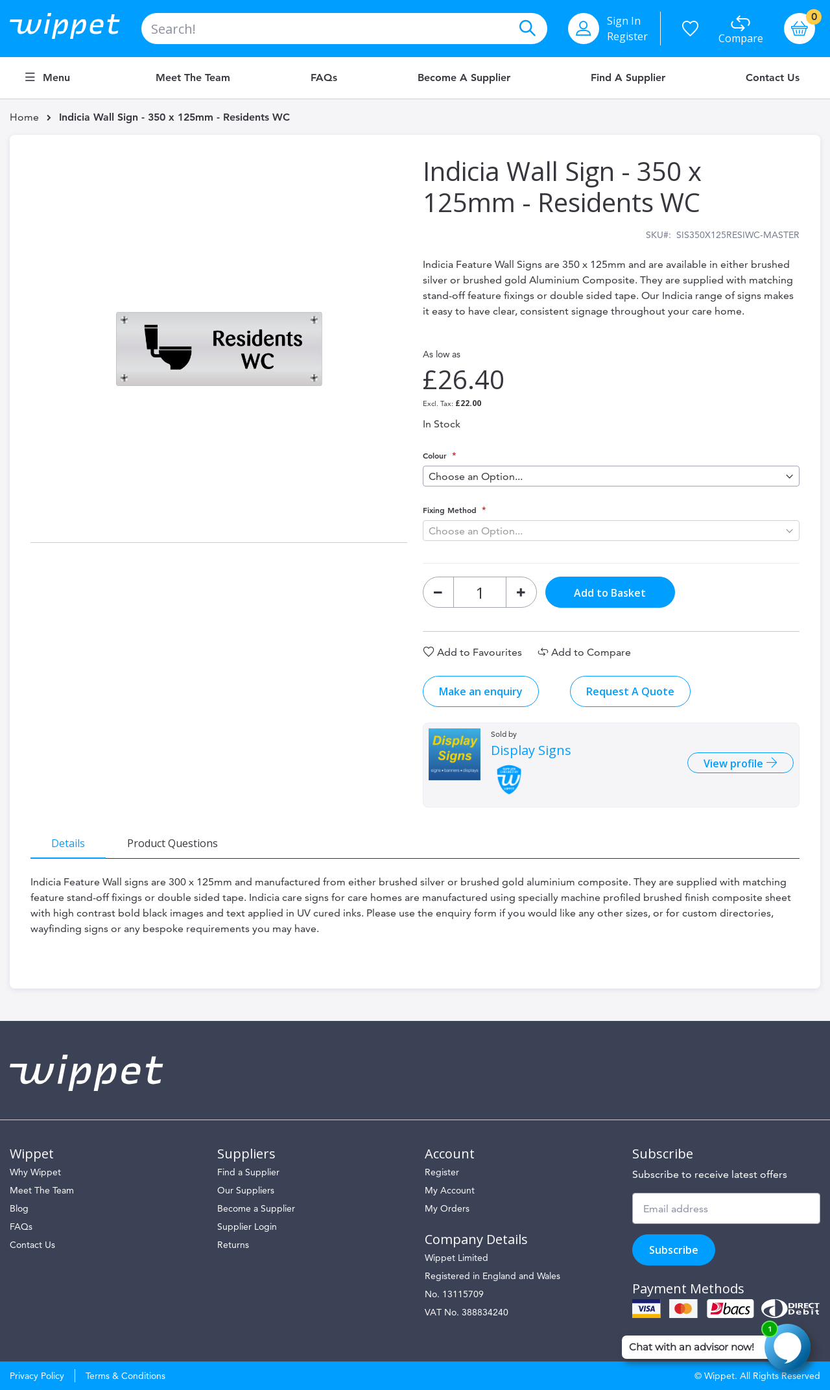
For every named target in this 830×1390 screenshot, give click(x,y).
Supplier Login (247, 1226)
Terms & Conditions (125, 1376)
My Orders (447, 1208)
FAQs (324, 78)
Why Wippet (35, 1172)
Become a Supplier (464, 78)
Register (627, 36)
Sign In (624, 21)
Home (24, 117)
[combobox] (344, 28)
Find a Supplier (628, 78)
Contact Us (773, 78)
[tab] (68, 842)
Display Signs (531, 750)
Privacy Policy (37, 1376)
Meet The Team (42, 1190)
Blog (19, 1208)
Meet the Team (193, 78)
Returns (233, 1245)
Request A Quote (630, 691)
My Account (450, 1190)
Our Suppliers (245, 1190)
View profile (735, 763)
